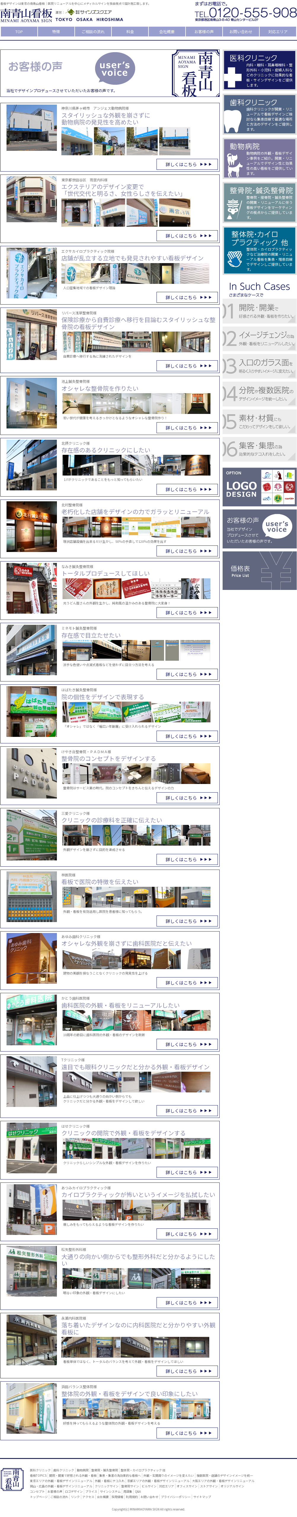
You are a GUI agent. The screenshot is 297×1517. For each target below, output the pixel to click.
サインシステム (110, 1491)
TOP (19, 31)
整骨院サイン (130, 1486)
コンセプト (37, 1491)
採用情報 (117, 1496)
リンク (75, 1496)
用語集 (127, 1491)
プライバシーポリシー (176, 1496)
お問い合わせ (241, 31)
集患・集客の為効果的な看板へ (120, 1475)
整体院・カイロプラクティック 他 (143, 1470)
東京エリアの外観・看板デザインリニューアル (61, 1480)
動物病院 (83, 1470)
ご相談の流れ (93, 31)
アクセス (88, 1496)
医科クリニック (40, 1470)
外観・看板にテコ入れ (109, 1480)
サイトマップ (202, 1496)
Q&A (138, 1491)
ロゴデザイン (74, 1491)
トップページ (39, 1496)
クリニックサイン (107, 1486)
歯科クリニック (63, 1470)
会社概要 (167, 31)
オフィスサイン (187, 1486)
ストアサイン (209, 1486)
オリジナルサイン (232, 1486)
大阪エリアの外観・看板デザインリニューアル (223, 1480)
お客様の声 (204, 31)
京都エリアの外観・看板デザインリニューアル (158, 1480)
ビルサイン (149, 1486)
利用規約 (132, 1496)
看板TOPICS (38, 1475)
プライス (91, 1491)
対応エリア (278, 31)
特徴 (56, 31)
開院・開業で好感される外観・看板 (73, 1475)
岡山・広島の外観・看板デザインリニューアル (61, 1486)
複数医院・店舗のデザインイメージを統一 (225, 1475)
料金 (130, 31)
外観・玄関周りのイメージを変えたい (168, 1475)
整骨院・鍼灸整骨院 (104, 1470)
